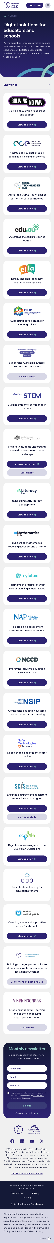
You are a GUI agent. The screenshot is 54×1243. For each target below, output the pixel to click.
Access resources (27, 464)
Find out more (27, 376)
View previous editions (27, 1113)
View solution (27, 124)
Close (45, 1238)
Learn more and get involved (27, 981)
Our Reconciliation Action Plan (27, 1173)
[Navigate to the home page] (18, 1130)
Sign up (27, 1105)
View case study (27, 816)
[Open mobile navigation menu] (48, 5)
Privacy (35, 1193)
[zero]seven (37, 1204)
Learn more (27, 472)
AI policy (27, 1197)
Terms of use (17, 1193)
